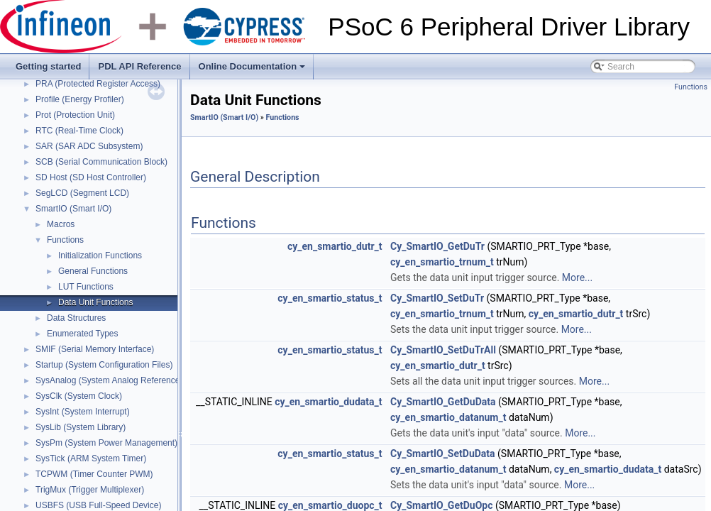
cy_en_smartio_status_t (329, 298)
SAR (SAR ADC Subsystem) (89, 146)
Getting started (48, 66)
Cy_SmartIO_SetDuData (442, 453)
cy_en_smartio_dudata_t (328, 401)
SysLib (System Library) (80, 427)
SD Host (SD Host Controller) (90, 177)
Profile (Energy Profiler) (79, 99)
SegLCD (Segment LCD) (82, 193)
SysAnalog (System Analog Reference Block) (120, 380)
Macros (61, 224)
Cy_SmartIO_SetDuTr (437, 298)
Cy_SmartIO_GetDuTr (437, 246)
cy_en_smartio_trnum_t (442, 262)
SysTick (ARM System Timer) (90, 458)
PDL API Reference (139, 66)
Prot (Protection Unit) (75, 115)
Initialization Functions (100, 255)
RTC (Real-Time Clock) (79, 131)
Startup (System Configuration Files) (103, 365)
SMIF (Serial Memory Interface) (94, 349)
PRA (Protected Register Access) (97, 84)
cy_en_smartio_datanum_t (448, 417)
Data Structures (76, 318)
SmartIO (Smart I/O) (73, 209)
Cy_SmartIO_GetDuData (442, 401)
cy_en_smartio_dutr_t (334, 246)
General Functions (93, 271)
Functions (65, 240)
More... (577, 277)
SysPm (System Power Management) (106, 443)
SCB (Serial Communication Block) (101, 162)
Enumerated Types (82, 334)
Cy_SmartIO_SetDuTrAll (443, 350)
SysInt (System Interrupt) (82, 412)
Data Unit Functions (95, 302)
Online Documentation (253, 70)
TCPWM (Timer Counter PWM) (94, 474)
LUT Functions (86, 287)
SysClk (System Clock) (78, 396)
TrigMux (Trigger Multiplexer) (89, 490)
